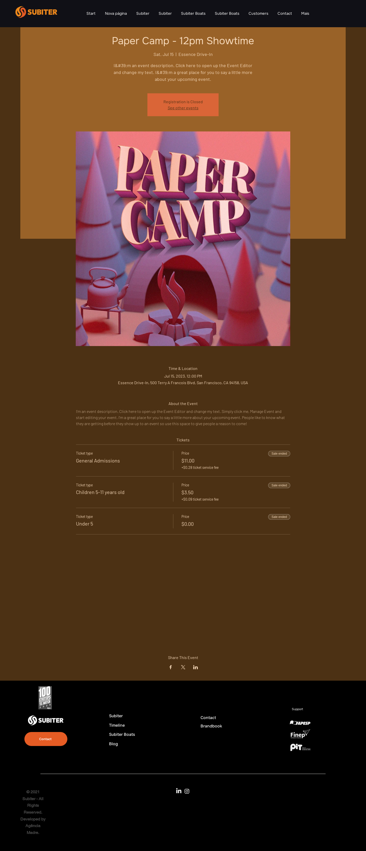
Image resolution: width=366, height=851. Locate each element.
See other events (183, 107)
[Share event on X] (183, 667)
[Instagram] (187, 791)
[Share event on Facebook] (170, 667)
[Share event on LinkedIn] (195, 667)
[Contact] (45, 739)
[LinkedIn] (179, 791)
